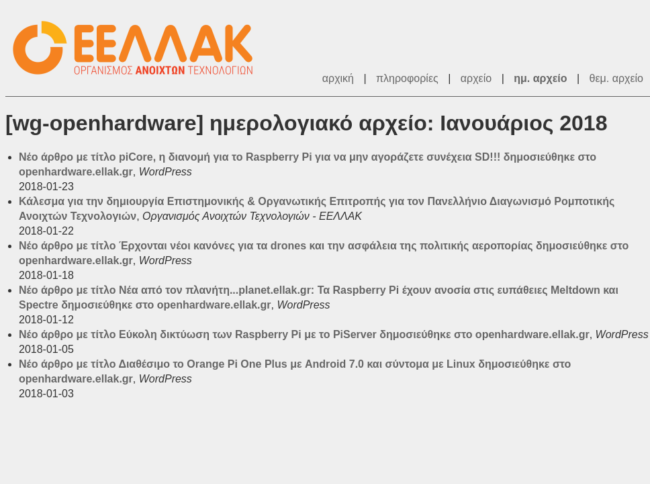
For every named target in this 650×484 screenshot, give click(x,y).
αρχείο (476, 78)
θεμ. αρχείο (616, 78)
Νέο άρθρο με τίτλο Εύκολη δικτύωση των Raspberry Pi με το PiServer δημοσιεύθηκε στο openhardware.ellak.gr (304, 334)
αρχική (338, 78)
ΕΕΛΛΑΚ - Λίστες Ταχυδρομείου (139, 48)
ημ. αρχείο (540, 78)
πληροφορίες (407, 78)
